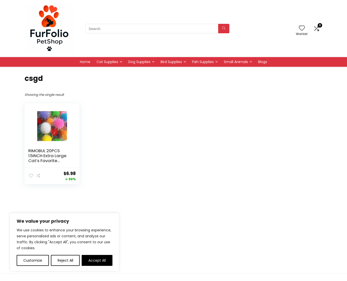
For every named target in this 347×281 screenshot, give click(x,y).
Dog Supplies (139, 61)
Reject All (65, 260)
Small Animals (236, 61)
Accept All (97, 260)
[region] (64, 242)
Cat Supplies (107, 61)
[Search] (223, 28)
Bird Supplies (171, 61)
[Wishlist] (302, 28)
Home (85, 61)
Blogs (262, 61)
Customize (32, 260)
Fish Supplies (203, 61)
